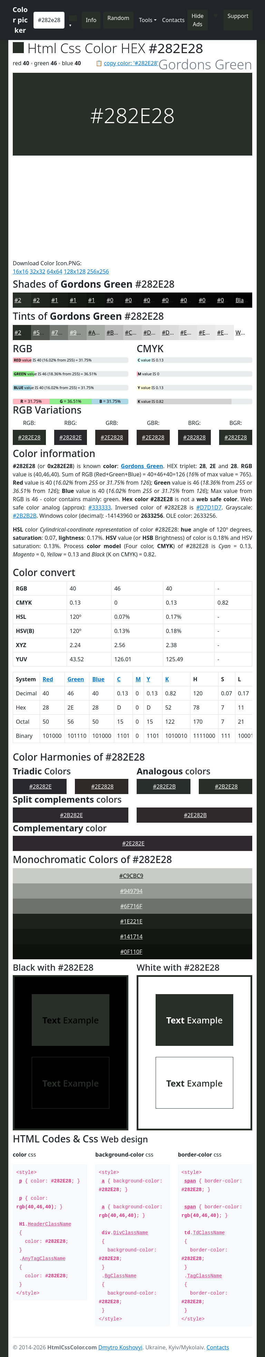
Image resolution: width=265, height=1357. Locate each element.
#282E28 (25, 300)
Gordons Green (142, 466)
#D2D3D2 (156, 332)
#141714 (131, 936)
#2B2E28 (226, 786)
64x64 (54, 271)
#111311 (99, 300)
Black (242, 300)
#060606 (191, 300)
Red (48, 679)
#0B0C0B (137, 300)
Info (91, 20)
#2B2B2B (25, 515)
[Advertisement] (132, 207)
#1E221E (131, 921)
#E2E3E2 (191, 332)
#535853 (44, 332)
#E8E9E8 (210, 332)
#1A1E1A (63, 300)
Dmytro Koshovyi (120, 1347)
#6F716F (131, 906)
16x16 (20, 271)
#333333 (99, 507)
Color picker (20, 20)
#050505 (210, 300)
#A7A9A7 (100, 332)
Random (118, 18)
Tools (146, 20)
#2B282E (71, 815)
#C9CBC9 (131, 876)
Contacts (173, 20)
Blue (98, 679)
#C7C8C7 (136, 332)
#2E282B (195, 815)
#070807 (173, 300)
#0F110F (131, 951)
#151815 (81, 300)
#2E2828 (112, 437)
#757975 (62, 332)
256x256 (98, 271)
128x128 (75, 271)
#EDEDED (229, 332)
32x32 (37, 271)
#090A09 (155, 300)
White (243, 332)
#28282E (70, 437)
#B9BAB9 (119, 332)
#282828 (194, 437)
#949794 (131, 891)
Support (238, 16)
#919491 (81, 332)
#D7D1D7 (209, 507)
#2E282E (133, 843)
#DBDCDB (175, 332)
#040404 (228, 300)
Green (76, 679)
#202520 (44, 300)
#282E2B (164, 786)
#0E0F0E (118, 300)
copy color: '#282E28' (131, 63)
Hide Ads (198, 20)
